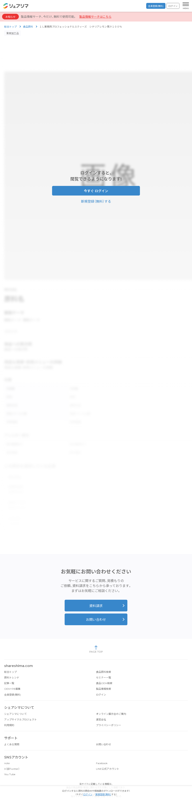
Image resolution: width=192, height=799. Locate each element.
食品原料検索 (103, 661)
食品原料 (28, 26)
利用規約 (9, 714)
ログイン (173, 6)
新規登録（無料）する (96, 199)
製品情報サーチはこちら (95, 17)
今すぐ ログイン (96, 189)
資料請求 (96, 595)
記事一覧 (9, 672)
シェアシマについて (15, 703)
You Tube (9, 763)
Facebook (102, 752)
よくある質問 (11, 733)
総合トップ (10, 26)
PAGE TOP (96, 639)
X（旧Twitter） (12, 758)
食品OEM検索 (104, 672)
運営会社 (101, 709)
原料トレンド (11, 667)
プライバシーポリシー (108, 714)
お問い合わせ (96, 609)
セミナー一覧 (103, 667)
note (7, 752)
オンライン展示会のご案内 (111, 703)
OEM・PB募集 (12, 678)
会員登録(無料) (156, 6)
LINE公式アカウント (107, 758)
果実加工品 (12, 33)
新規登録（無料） (103, 794)
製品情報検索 (103, 678)
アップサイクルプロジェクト (20, 709)
